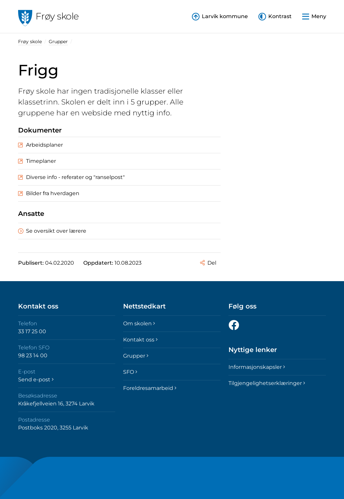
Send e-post (36, 379)
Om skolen (139, 323)
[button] (275, 16)
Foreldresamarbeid (149, 388)
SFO (130, 372)
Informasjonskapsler (256, 367)
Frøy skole (30, 41)
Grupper (58, 41)
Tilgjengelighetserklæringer (266, 383)
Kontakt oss (140, 340)
